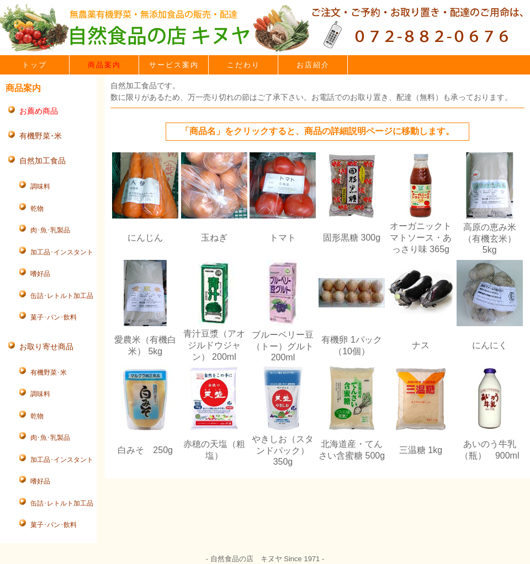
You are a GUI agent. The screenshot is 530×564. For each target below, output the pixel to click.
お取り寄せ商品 (46, 346)
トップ (34, 65)
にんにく (489, 345)
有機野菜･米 (40, 135)
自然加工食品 (42, 160)
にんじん (145, 237)
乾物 (37, 208)
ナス (421, 345)
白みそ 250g (145, 450)
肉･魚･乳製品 (50, 230)
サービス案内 (174, 65)
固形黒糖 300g (351, 237)
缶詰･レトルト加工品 (61, 296)
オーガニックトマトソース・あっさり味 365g (421, 237)
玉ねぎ (214, 237)
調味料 (40, 186)
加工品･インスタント (61, 252)
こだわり (243, 65)
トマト (282, 237)
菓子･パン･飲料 (53, 317)
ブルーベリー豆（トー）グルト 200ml (283, 346)
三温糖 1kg (420, 450)
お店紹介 (313, 65)
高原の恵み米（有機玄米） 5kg (489, 238)
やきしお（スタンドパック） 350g (283, 450)
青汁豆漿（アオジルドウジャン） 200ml (214, 345)
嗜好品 (40, 274)
